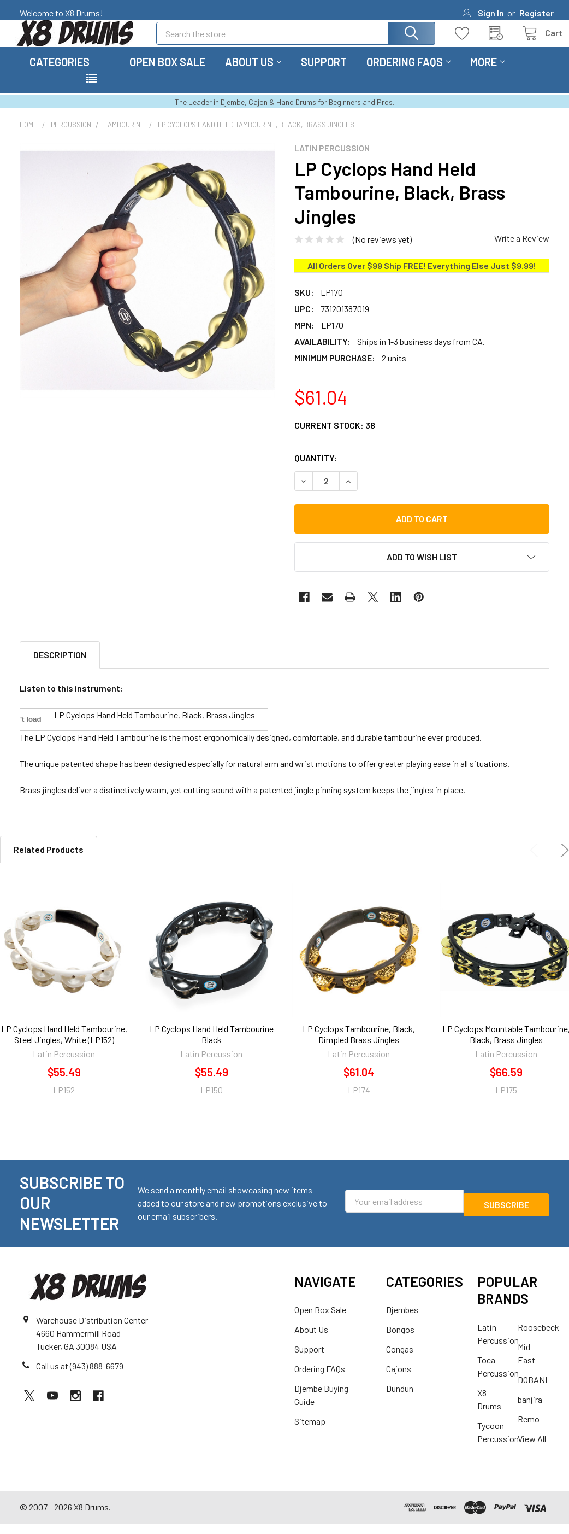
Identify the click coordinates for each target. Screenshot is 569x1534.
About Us (253, 74)
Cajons (398, 1382)
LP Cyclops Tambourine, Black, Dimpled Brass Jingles (359, 1047)
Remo (529, 1432)
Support (324, 74)
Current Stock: (334, 438)
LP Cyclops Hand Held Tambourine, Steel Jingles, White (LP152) (64, 1047)
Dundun (399, 1401)
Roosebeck (538, 1340)
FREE (413, 278)
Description (59, 668)
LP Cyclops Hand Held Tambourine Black (212, 1047)
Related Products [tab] (49, 862)
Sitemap (309, 1434)
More (487, 74)
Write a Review (521, 251)
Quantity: (315, 471)
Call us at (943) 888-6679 (79, 1379)
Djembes (402, 1323)
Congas (399, 1362)
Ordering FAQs (408, 74)
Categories (59, 74)
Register (536, 13)
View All (532, 1452)
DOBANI (532, 1392)
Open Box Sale (167, 74)
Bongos (400, 1342)
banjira (530, 1412)
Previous (536, 863)
